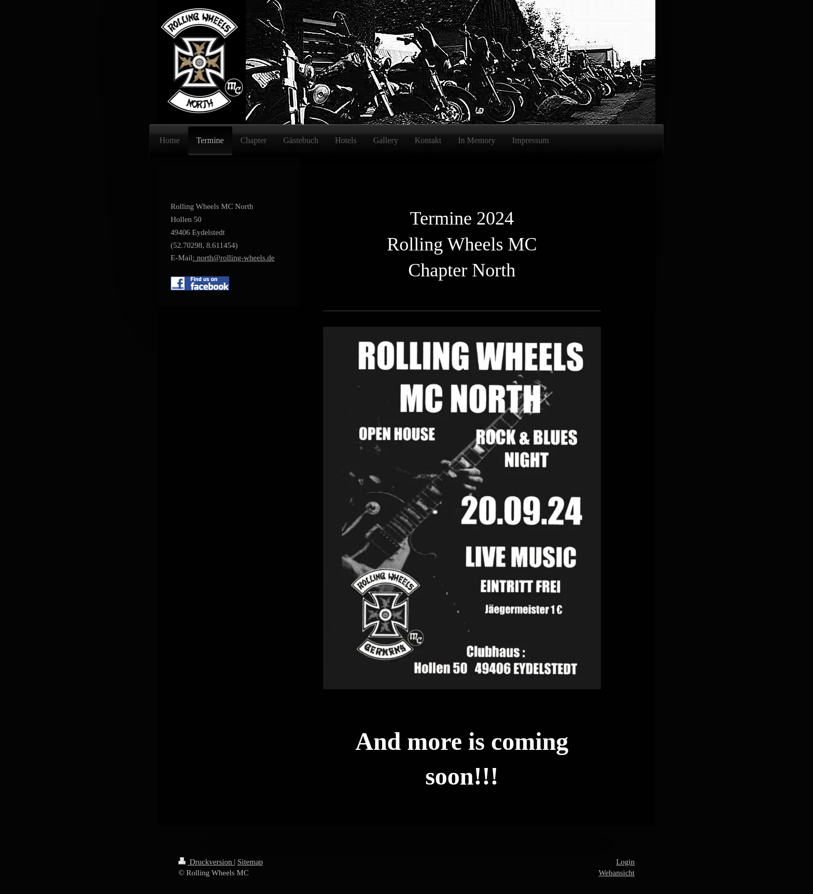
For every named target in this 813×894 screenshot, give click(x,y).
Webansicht (616, 873)
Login (625, 862)
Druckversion (206, 862)
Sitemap (250, 862)
